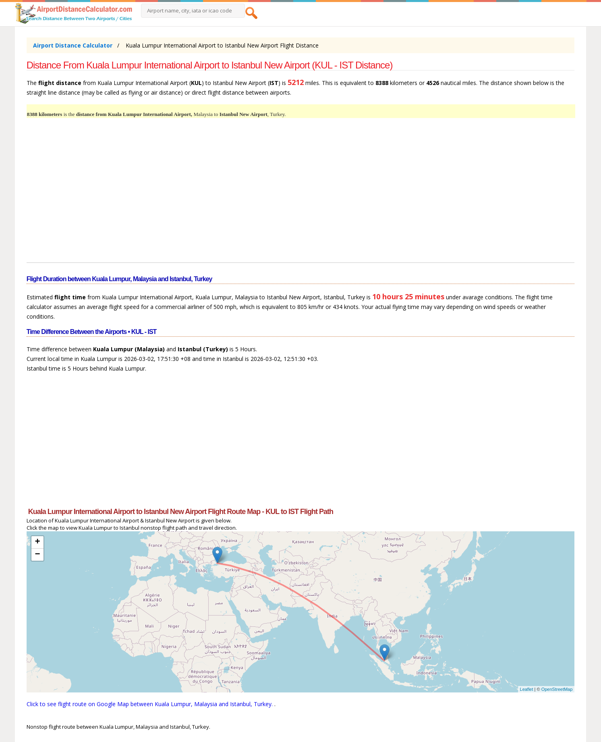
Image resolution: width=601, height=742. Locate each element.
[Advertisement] (268, 195)
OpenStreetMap (557, 689)
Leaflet (526, 689)
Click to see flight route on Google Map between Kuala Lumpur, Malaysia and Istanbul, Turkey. (150, 704)
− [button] (37, 555)
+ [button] (37, 542)
